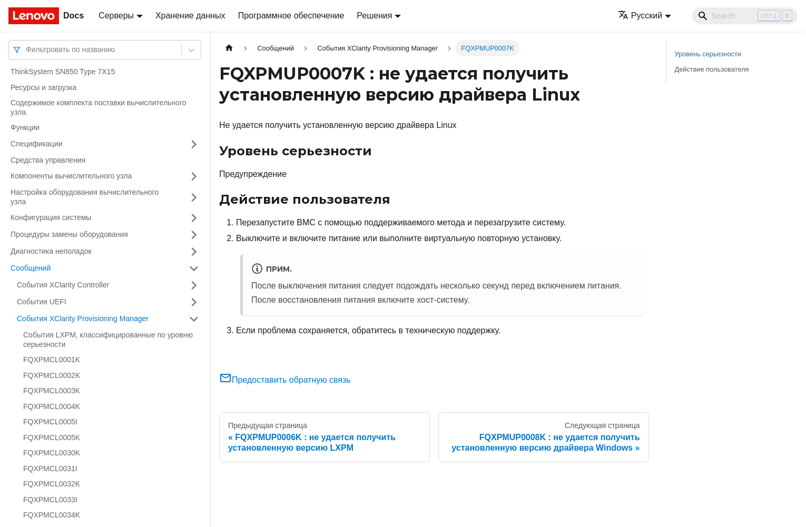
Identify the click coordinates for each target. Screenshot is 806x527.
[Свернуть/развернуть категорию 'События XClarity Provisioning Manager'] (193, 319)
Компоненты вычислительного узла (71, 176)
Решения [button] (374, 15)
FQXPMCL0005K (51, 437)
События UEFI (41, 301)
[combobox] (27, 50)
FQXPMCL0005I (50, 421)
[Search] (745, 15)
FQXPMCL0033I (50, 499)
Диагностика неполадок (51, 251)
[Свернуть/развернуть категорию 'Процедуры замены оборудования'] (193, 234)
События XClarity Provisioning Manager (83, 318)
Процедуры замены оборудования (69, 234)
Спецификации (37, 144)
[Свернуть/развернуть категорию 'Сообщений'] (193, 268)
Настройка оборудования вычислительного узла (85, 197)
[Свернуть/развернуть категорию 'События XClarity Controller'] (193, 285)
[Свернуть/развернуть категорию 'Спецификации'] (193, 144)
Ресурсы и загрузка (43, 87)
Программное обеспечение (291, 15)
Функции (25, 127)
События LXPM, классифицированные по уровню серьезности (108, 340)
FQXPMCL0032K (51, 484)
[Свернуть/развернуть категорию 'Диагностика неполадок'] (193, 251)
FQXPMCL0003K (51, 390)
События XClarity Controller (63, 285)
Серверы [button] (116, 15)
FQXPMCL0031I (50, 468)
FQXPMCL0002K (51, 375)
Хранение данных (190, 15)
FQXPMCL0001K (51, 359)
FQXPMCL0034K (51, 515)
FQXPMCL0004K (51, 406)
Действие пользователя (712, 69)
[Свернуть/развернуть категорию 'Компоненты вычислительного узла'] (193, 176)
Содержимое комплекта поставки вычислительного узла (98, 107)
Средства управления (48, 160)
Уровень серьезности (708, 54)
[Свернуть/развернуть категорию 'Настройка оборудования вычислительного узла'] (193, 197)
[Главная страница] (229, 48)
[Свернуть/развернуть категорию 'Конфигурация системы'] (193, 218)
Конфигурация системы (51, 217)
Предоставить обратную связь (285, 379)
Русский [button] (640, 15)
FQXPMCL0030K (51, 453)
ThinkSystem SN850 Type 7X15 (63, 71)
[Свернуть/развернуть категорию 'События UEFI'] (193, 302)
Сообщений (31, 268)
